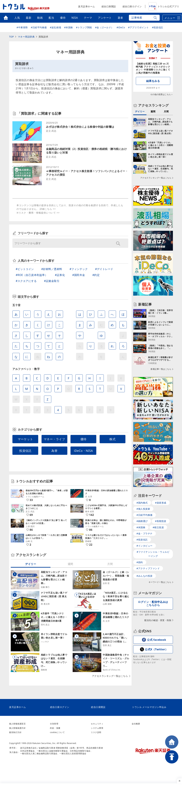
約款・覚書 (55, 728)
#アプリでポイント (138, 27)
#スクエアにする (26, 281)
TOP (11, 36)
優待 (63, 18)
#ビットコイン (25, 269)
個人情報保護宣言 (17, 723)
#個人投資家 (143, 508)
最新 (28, 18)
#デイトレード (104, 269)
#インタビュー (144, 545)
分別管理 (54, 723)
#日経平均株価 (39, 27)
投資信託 (25, 451)
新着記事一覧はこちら (161, 369)
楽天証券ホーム (86, 6)
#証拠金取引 (51, 281)
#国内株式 (142, 502)
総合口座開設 (109, 6)
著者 (120, 18)
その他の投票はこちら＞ (161, 94)
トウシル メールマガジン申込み (149, 707)
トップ (5, 18)
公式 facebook (156, 640)
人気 (17, 18)
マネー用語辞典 (26, 36)
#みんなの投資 (144, 575)
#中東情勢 (22, 27)
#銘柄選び (142, 521)
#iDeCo (120, 27)
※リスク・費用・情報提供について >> (38, 212)
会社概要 (136, 723)
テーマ (88, 18)
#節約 (139, 562)
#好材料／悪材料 (51, 269)
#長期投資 (160, 521)
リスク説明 (96, 732)
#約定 (96, 275)
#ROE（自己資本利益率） (31, 275)
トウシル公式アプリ (163, 6)
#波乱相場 (55, 27)
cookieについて (57, 732)
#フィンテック (79, 269)
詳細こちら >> (48, 208)
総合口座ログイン (132, 6)
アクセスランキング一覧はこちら (110, 676)
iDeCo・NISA (83, 451)
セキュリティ (97, 723)
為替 (54, 451)
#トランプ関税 (84, 27)
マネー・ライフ (54, 439)
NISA (74, 18)
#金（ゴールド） (104, 27)
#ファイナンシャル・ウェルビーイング (153, 554)
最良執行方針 (15, 732)
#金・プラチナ (144, 533)
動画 (40, 18)
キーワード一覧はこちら (160, 582)
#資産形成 (160, 502)
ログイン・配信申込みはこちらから (153, 603)
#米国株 (68, 27)
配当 (51, 18)
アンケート (105, 18)
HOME (171, 742)
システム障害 (97, 728)
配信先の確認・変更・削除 (157, 620)
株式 (112, 439)
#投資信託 (157, 27)
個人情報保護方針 (17, 728)
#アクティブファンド (148, 568)
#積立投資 (158, 527)
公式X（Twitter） (156, 649)
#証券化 (60, 275)
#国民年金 (78, 275)
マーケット (25, 439)
